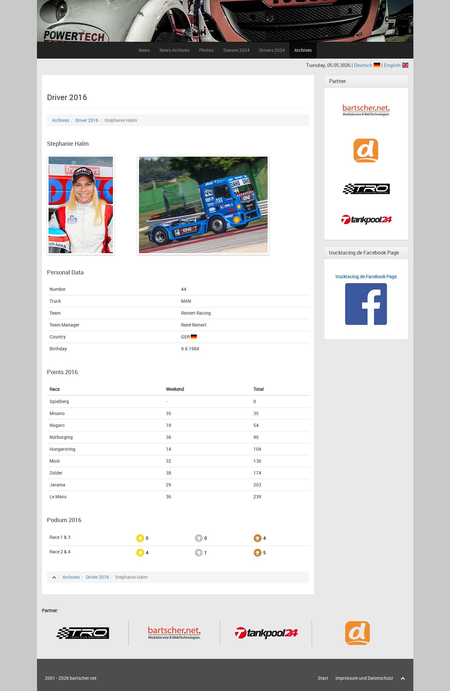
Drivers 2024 (272, 50)
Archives (303, 50)
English (396, 65)
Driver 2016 (86, 120)
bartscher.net (83, 678)
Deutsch (367, 65)
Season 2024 (236, 50)
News (144, 50)
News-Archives (174, 50)
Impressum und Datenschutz (364, 678)
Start (323, 678)
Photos (206, 50)
